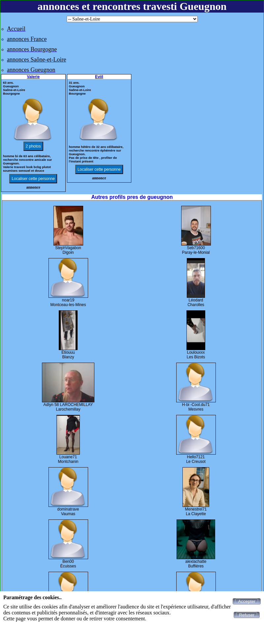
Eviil (99, 76)
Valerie (33, 76)
